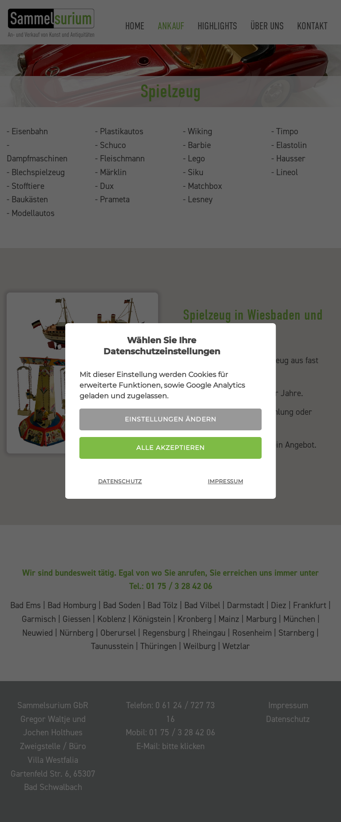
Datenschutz (120, 481)
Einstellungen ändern (170, 419)
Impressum (225, 481)
